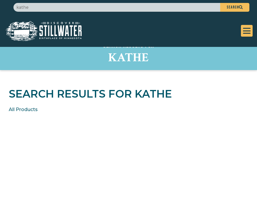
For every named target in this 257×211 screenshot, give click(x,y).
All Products (23, 109)
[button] (234, 7)
